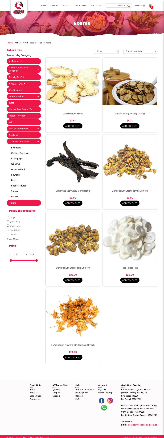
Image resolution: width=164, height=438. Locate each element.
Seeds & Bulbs (18, 185)
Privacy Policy (82, 392)
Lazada (56, 396)
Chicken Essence (20, 153)
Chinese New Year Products (18, 69)
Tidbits (12, 203)
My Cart (102, 389)
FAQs (78, 399)
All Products (15, 61)
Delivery (79, 396)
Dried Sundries (17, 96)
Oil (10, 122)
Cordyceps (17, 158)
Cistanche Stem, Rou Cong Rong (73, 190)
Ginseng (15, 164)
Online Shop (35, 396)
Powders (15, 174)
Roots (14, 180)
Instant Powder (17, 115)
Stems (48, 43)
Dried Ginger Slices (73, 113)
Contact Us (35, 399)
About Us (34, 392)
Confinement (16, 90)
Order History (105, 392)
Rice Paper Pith (130, 267)
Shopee (56, 392)
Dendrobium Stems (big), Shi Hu (73, 267)
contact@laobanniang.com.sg (142, 424)
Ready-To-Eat (16, 77)
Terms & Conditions (84, 389)
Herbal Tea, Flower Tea (21, 109)
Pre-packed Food (18, 128)
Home (10, 43)
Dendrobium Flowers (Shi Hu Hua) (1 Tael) (73, 345)
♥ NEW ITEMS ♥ (17, 83)
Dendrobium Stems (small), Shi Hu (130, 190)
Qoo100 (56, 389)
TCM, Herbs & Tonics (33, 43)
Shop (18, 43)
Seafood (13, 135)
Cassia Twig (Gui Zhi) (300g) (130, 113)
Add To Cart (72, 125)
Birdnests (16, 147)
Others (14, 196)
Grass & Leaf (18, 169)
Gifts (11, 102)
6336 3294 (129, 421)
